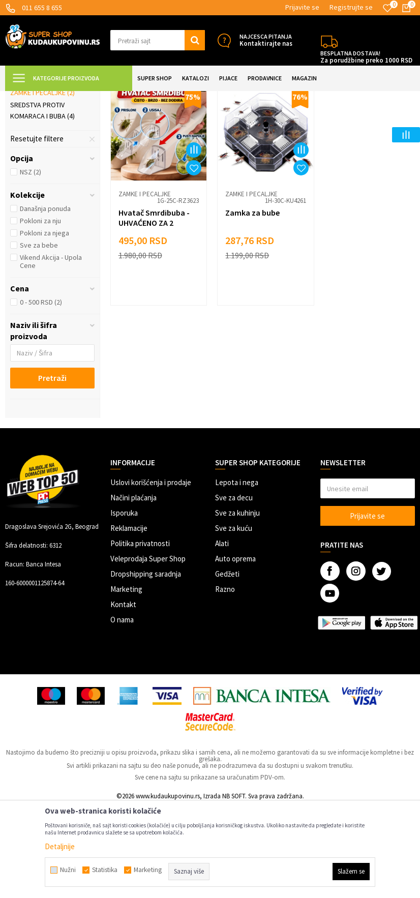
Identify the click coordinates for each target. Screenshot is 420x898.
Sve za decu (234, 588)
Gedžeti (227, 665)
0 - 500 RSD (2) (41, 393)
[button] (157, 40)
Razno (225, 680)
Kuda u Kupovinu (28, 97)
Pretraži (52, 469)
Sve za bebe (39, 336)
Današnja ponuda (45, 299)
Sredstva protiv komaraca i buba (42, 201)
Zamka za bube (250, 301)
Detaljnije (60, 846)
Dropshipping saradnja (145, 665)
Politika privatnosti (140, 634)
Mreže (25, 171)
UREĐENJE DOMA (123, 97)
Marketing (126, 680)
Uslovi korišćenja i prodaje (150, 573)
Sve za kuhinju (237, 604)
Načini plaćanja (133, 588)
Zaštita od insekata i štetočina (196, 97)
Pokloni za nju (40, 311)
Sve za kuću (233, 619)
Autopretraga (313, 122)
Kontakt (123, 695)
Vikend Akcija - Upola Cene (51, 352)
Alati (222, 634)
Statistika (104, 870)
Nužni (68, 870)
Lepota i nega (236, 573)
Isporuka (124, 604)
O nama (122, 710)
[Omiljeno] (387, 8)
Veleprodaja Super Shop (148, 649)
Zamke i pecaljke (42, 183)
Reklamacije (128, 619)
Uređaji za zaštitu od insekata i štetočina (47, 153)
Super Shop (75, 97)
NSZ (30, 262)
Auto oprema (235, 649)
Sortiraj (357, 122)
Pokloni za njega (44, 323)
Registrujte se (351, 7)
